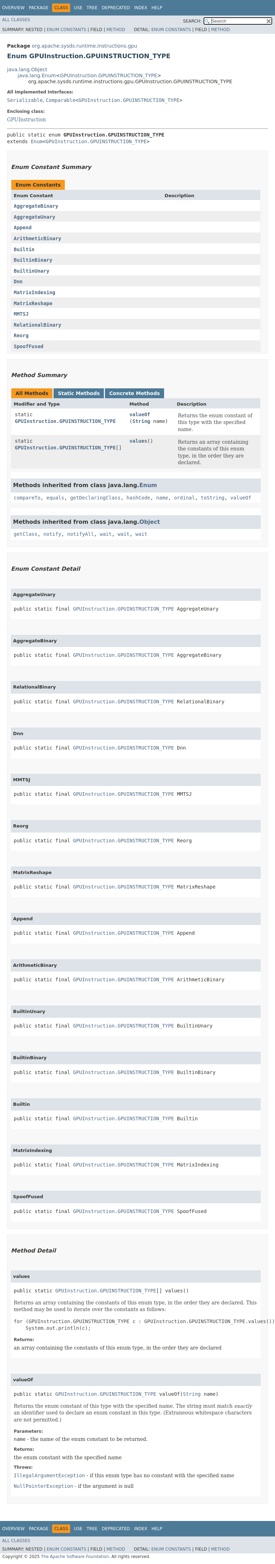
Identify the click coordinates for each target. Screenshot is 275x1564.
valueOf (140, 414)
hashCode (138, 498)
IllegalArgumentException (49, 1475)
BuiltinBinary (33, 260)
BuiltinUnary (31, 271)
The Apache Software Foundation (75, 1556)
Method (115, 29)
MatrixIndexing (34, 292)
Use (78, 7)
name (162, 498)
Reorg (21, 335)
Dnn (18, 281)
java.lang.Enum (37, 75)
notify (52, 534)
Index (141, 7)
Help (156, 7)
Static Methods (79, 393)
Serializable (25, 100)
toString (212, 498)
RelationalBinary (37, 325)
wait (106, 534)
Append (23, 227)
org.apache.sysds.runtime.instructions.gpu (84, 46)
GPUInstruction (26, 119)
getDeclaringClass (95, 498)
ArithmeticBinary (37, 238)
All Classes (16, 19)
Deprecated (116, 7)
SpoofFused (28, 346)
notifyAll (80, 534)
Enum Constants (66, 29)
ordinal (184, 498)
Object (149, 522)
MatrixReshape (33, 303)
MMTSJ (21, 314)
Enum (37, 141)
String (141, 421)
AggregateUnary (34, 217)
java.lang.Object (27, 69)
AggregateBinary (36, 206)
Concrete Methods (134, 393)
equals (55, 498)
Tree (92, 7)
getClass (25, 534)
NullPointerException (43, 1486)
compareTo (27, 498)
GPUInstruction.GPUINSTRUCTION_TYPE (108, 75)
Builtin (24, 249)
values (139, 441)
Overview (13, 7)
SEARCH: (192, 21)
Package (38, 7)
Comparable (60, 100)
